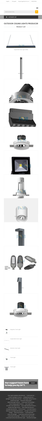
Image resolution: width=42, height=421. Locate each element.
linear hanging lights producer (16, 404)
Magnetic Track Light (21, 121)
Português (14, 1)
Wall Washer (21, 97)
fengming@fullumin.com (23, 1)
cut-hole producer (31, 409)
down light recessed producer (28, 405)
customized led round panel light (26, 414)
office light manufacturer (28, 407)
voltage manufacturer (28, 397)
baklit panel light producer (14, 402)
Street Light (21, 264)
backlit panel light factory (14, 407)
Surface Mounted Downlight (21, 216)
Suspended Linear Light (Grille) (21, 49)
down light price (29, 404)
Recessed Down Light (21, 145)
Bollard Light (21, 73)
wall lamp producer (19, 412)
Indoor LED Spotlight (12, 414)
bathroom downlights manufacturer (14, 411)
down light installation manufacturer (16, 395)
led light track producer (30, 411)
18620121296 (33, 1)
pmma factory (22, 409)
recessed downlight (31, 417)
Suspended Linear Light (16, 338)
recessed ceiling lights (25, 400)
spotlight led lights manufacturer (14, 399)
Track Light (13, 357)
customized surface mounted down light (15, 417)
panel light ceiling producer (29, 399)
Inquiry (33, 383)
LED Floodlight (21, 168)
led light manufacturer (11, 409)
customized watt (29, 412)
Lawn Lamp (21, 287)
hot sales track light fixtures (13, 405)
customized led (30, 395)
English (7, 1)
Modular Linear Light (15, 348)
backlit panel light (15, 400)
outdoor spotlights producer (15, 397)
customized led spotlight (14, 416)
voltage (10, 412)
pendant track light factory (27, 416)
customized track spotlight (28, 402)
